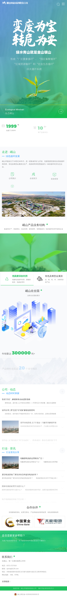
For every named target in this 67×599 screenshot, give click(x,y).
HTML (17, 575)
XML (11, 575)
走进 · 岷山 (9, 152)
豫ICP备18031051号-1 (46, 588)
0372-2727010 (12, 566)
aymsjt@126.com (13, 569)
